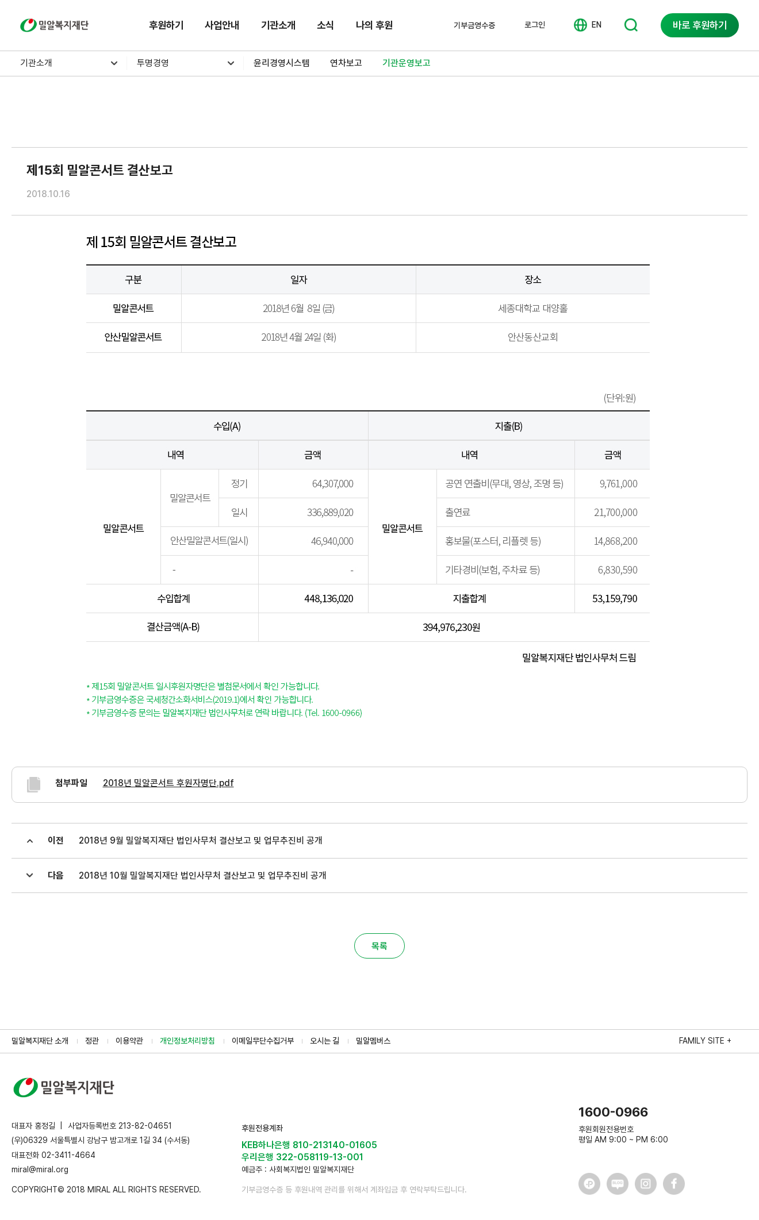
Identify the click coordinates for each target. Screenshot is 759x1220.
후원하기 (166, 25)
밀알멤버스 (373, 1040)
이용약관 (129, 1040)
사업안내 (222, 25)
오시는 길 (324, 1040)
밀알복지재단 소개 (40, 1040)
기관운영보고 (406, 62)
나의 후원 (374, 25)
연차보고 (346, 62)
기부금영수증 (474, 25)
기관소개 (278, 25)
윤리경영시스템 (282, 62)
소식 (325, 25)
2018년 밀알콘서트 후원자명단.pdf (168, 783)
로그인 (534, 24)
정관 (92, 1040)
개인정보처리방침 (187, 1040)
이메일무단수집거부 (263, 1040)
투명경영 (153, 62)
